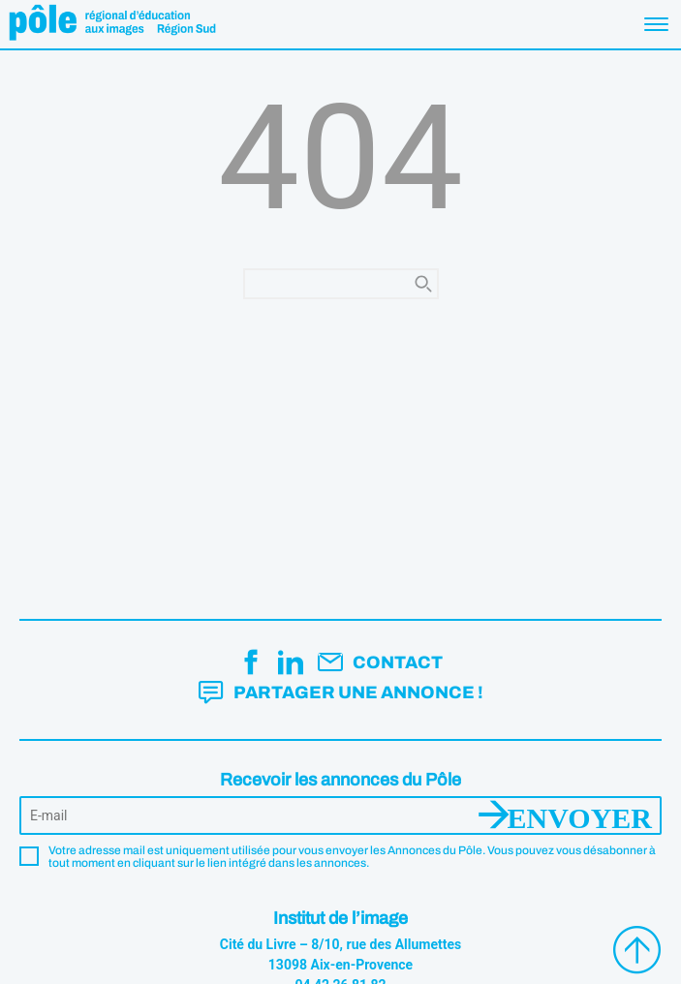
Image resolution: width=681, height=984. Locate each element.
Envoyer (580, 815)
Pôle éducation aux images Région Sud (112, 24)
